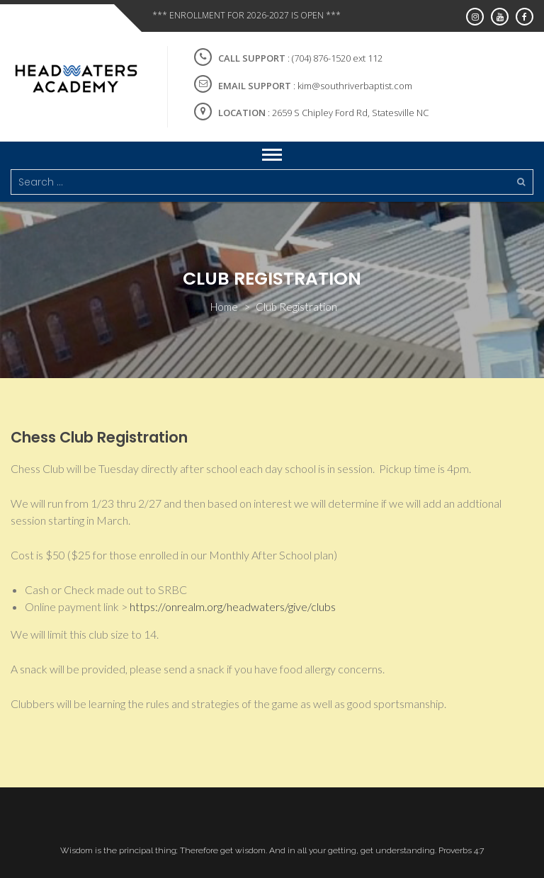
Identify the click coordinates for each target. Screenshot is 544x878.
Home (224, 306)
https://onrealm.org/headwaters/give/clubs (233, 606)
